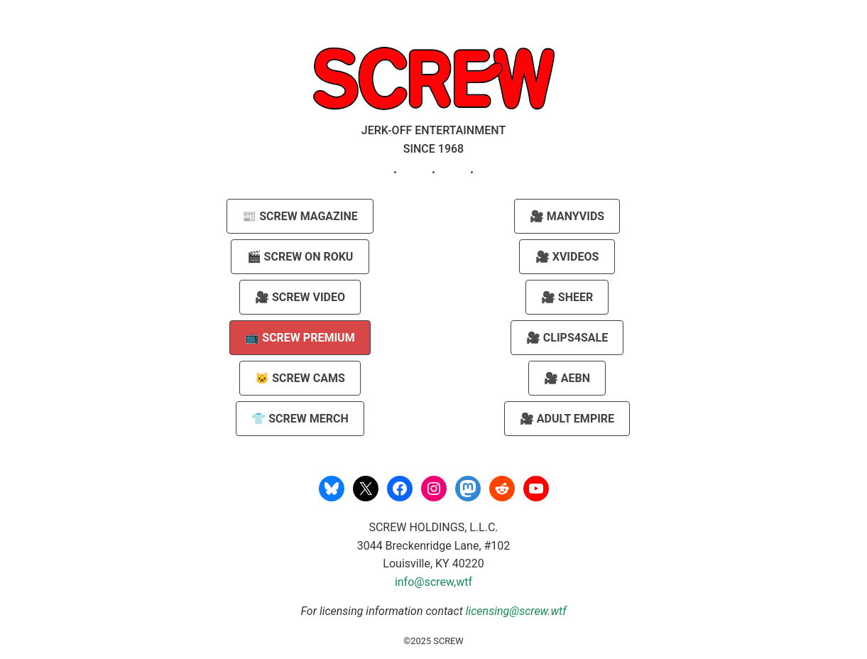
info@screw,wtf (433, 582)
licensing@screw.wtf (516, 611)
